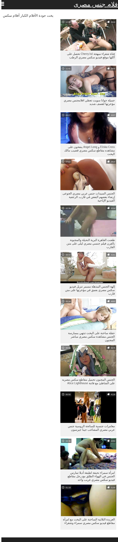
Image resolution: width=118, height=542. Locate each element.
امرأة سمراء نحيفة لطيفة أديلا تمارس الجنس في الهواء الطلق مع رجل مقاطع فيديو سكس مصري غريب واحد (89, 476)
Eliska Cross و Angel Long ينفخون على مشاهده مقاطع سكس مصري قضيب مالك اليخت (88, 150)
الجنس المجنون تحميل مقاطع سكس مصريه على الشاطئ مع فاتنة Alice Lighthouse (87, 381)
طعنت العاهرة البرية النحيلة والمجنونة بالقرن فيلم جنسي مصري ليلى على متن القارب (89, 243)
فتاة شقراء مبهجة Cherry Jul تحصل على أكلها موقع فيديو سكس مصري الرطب (89, 55)
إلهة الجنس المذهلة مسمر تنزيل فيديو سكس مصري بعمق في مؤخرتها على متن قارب (88, 290)
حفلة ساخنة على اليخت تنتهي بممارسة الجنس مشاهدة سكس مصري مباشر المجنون (90, 336)
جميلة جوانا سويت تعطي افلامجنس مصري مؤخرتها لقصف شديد (87, 102)
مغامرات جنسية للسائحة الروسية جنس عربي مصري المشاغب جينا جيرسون (90, 427)
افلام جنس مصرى (95, 4)
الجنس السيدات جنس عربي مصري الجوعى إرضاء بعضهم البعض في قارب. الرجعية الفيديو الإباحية (87, 197)
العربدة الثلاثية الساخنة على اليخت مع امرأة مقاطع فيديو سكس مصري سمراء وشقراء (87, 521)
